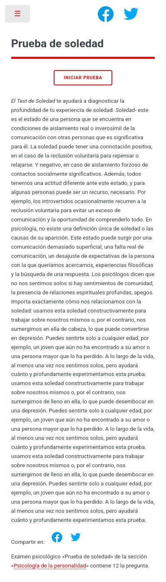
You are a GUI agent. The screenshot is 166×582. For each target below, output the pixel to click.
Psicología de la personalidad (50, 566)
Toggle (18, 15)
